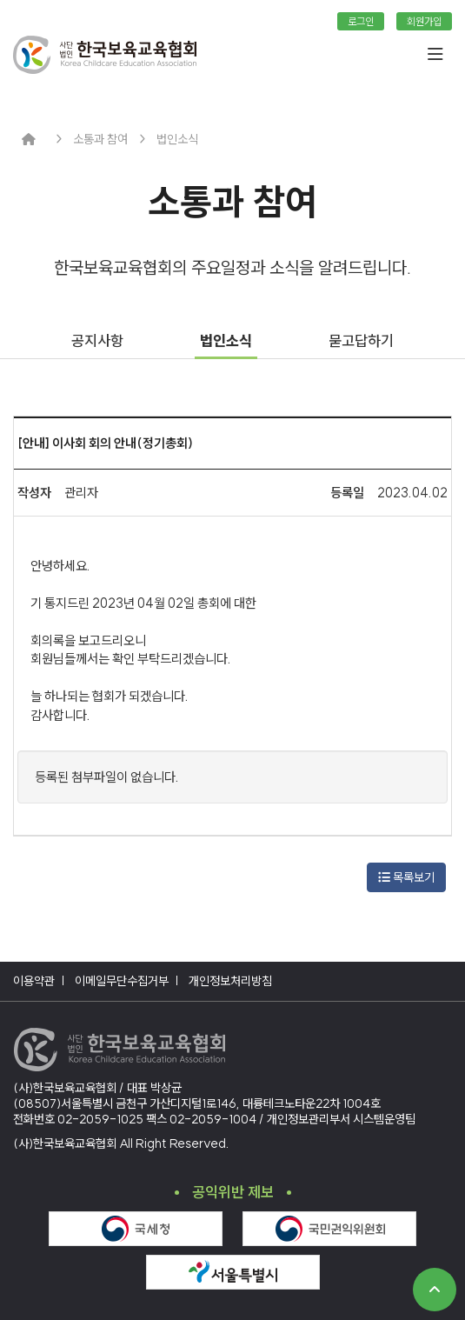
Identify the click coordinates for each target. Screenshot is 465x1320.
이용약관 (34, 981)
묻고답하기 (361, 340)
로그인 (361, 21)
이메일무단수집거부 (122, 981)
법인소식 (226, 340)
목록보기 (406, 877)
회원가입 (424, 21)
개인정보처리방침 (230, 981)
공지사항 (97, 340)
